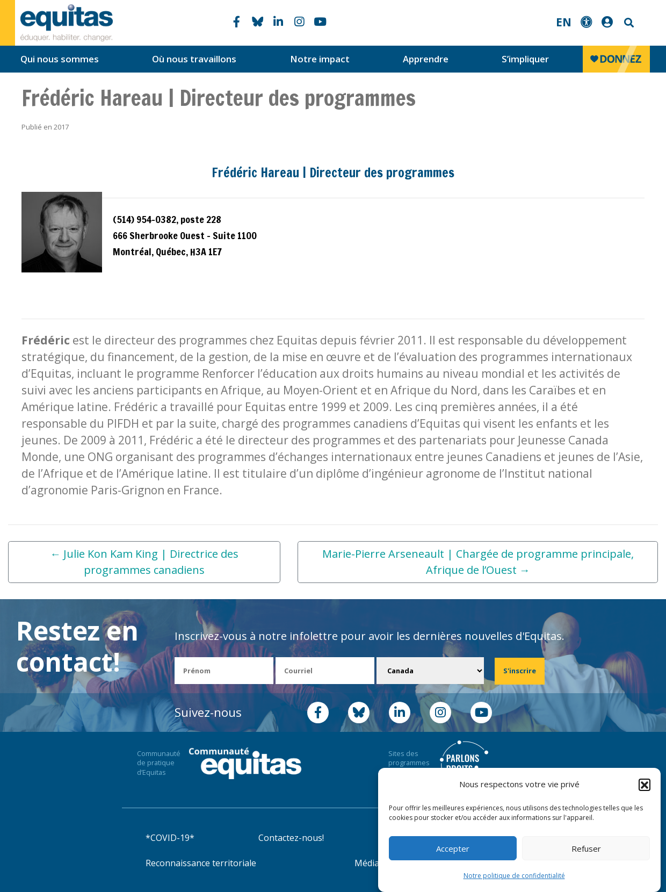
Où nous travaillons (194, 59)
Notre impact (320, 59)
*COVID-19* (170, 838)
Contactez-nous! (291, 838)
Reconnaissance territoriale (201, 863)
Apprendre (425, 59)
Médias (368, 863)
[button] (644, 784)
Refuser (586, 848)
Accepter (452, 848)
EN (563, 22)
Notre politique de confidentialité (514, 875)
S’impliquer (525, 59)
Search (628, 23)
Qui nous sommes (59, 59)
